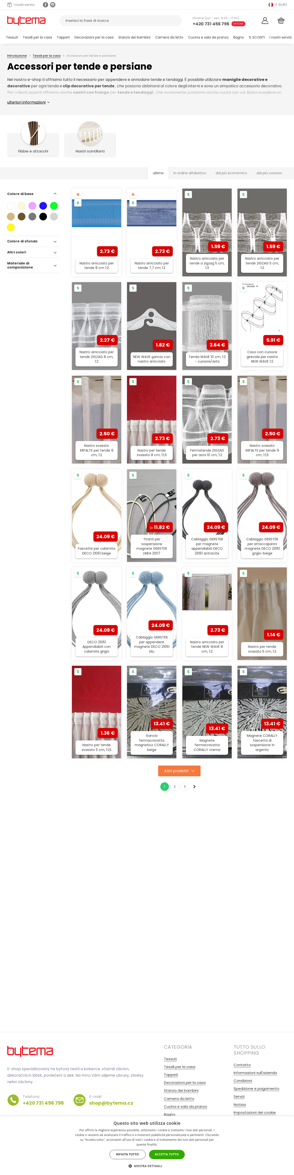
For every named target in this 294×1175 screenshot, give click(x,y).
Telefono (43, 1100)
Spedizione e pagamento (256, 1088)
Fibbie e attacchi (33, 151)
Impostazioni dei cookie (255, 1112)
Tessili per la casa (37, 37)
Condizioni (243, 1080)
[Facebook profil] (45, 4)
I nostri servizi (21, 4)
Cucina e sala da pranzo (208, 37)
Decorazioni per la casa (94, 37)
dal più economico (231, 173)
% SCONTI (257, 37)
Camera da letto (169, 37)
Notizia (240, 1104)
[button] (147, 1166)
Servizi (239, 1096)
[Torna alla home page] (26, 21)
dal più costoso (269, 173)
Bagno (238, 37)
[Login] (265, 20)
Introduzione (17, 55)
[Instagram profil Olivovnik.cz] (52, 4)
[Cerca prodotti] (121, 20)
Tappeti (63, 37)
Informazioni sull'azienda (255, 1072)
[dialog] (147, 1145)
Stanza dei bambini (134, 37)
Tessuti (12, 37)
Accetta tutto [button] (167, 1154)
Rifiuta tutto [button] (127, 1154)
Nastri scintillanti (90, 151)
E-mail (111, 1100)
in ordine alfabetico (189, 173)
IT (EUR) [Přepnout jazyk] (277, 4)
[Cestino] (281, 20)
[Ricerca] (175, 20)
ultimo (158, 173)
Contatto (242, 1064)
